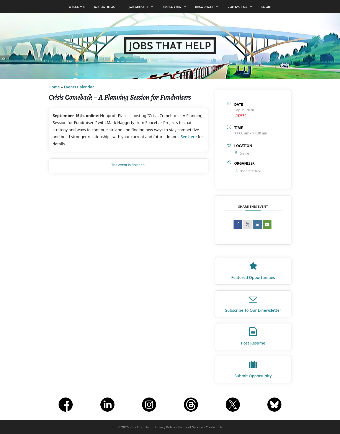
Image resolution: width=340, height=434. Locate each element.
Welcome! (77, 6)
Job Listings (109, 6)
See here (189, 136)
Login (266, 6)
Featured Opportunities (253, 277)
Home (54, 86)
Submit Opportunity (253, 375)
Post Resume (253, 343)
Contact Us (242, 6)
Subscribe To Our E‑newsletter (253, 310)
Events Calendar (79, 86)
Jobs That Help (170, 46)
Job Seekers (143, 6)
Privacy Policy (164, 427)
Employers (176, 6)
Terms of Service (190, 427)
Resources (209, 6)
